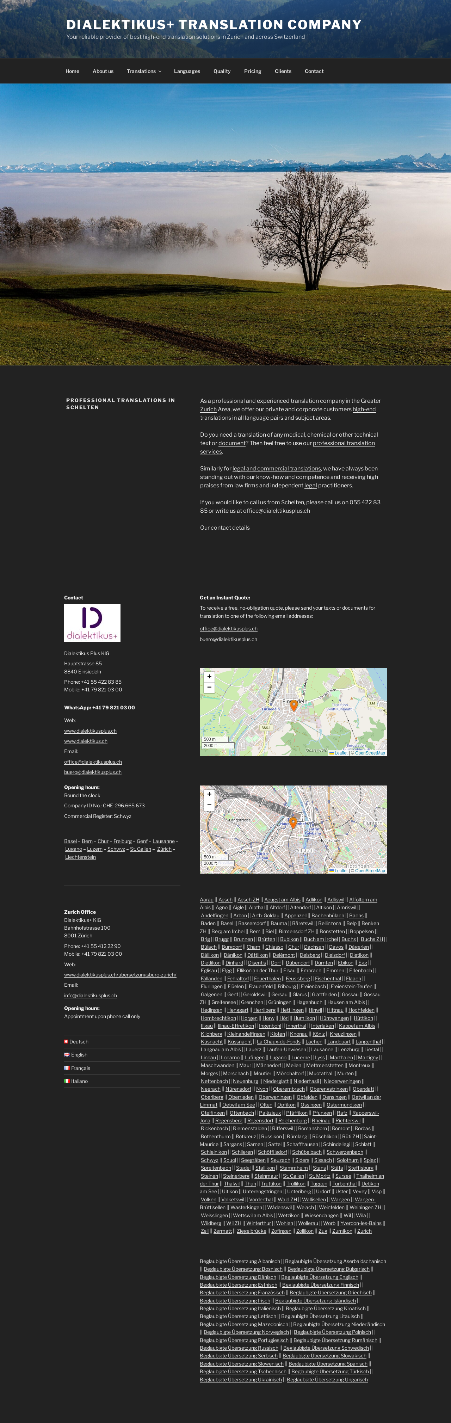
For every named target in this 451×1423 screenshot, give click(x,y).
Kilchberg (211, 1034)
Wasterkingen (246, 1207)
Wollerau (308, 1223)
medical (294, 434)
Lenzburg (348, 1049)
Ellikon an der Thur (257, 970)
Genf (142, 841)
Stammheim (294, 1168)
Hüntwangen (334, 1018)
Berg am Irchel (228, 931)
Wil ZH (233, 1223)
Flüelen (236, 986)
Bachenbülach (327, 915)
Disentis (257, 963)
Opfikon (286, 1105)
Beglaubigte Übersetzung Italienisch (240, 1308)
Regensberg (228, 1120)
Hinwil (315, 1010)
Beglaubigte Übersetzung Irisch (235, 1301)
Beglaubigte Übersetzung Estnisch (238, 1285)
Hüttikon (363, 1018)
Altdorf (277, 907)
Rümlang (297, 1136)
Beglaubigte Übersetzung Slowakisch (324, 1356)
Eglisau (209, 970)
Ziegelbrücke (251, 1231)
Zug (323, 1231)
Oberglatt (363, 1089)
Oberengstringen (329, 1089)
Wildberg (211, 1223)
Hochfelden (361, 1010)
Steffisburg (360, 1168)
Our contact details (225, 527)
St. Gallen (140, 849)
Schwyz (116, 849)
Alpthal (257, 907)
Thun (250, 1184)
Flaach (353, 978)
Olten (266, 1105)
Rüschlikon (324, 1136)
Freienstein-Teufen (351, 986)
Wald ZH (287, 1199)
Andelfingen (214, 915)
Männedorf (268, 1065)
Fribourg (287, 986)
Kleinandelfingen (246, 1034)
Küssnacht (240, 1042)
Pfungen (322, 1113)
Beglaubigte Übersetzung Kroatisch (326, 1308)
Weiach (305, 1207)
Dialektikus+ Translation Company (214, 24)
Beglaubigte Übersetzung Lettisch (238, 1316)
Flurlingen (212, 986)
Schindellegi (336, 1144)
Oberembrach (289, 1089)
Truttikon (271, 1184)
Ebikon (345, 963)
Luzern (95, 849)
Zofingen (281, 1231)
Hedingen (211, 1010)
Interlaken (322, 1026)
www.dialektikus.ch (85, 741)
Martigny (368, 1057)
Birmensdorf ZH (297, 931)
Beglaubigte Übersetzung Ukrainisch (241, 1379)
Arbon (240, 915)
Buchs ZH (372, 939)
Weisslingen (214, 1215)
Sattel (275, 1144)
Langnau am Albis (221, 1049)
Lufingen (255, 1057)
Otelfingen (213, 1113)
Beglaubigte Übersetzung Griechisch (331, 1292)
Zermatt (223, 1231)
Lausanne (164, 841)
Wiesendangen (321, 1215)
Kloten (277, 1034)
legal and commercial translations (277, 468)
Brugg (222, 939)
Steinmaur (266, 1176)
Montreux (359, 1065)
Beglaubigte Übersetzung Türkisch (330, 1371)
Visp (377, 1191)
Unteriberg (299, 1191)
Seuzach (280, 1160)
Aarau (207, 900)
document (232, 443)
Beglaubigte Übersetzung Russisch (239, 1348)
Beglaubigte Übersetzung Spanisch (328, 1364)
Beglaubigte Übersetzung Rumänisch (335, 1340)
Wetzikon (288, 1215)
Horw (268, 1018)
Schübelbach (307, 1152)
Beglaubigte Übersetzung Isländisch (315, 1301)
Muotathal (320, 1073)
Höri (284, 1018)
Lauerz (253, 1049)
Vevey (360, 1191)
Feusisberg (298, 978)
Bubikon (289, 939)
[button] (293, 706)
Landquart (339, 1042)
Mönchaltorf (290, 1073)
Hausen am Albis (346, 1002)
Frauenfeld (261, 986)
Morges (209, 1073)
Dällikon (210, 955)
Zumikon (342, 1231)
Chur (103, 841)
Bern (87, 841)
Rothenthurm (216, 1136)
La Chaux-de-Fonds (279, 1042)
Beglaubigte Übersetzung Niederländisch (339, 1324)
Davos (336, 947)
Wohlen (284, 1223)
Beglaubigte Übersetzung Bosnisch (243, 1269)
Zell (205, 1231)
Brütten (266, 939)
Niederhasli (306, 1081)
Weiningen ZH (365, 1207)
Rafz (342, 1113)
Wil (347, 1215)
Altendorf (300, 907)
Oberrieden (241, 1097)
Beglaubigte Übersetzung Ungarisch (327, 1379)
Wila (361, 1215)
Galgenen (211, 994)
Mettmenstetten (325, 1065)
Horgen (249, 1018)
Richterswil (347, 1120)
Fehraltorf (238, 978)
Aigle (238, 907)
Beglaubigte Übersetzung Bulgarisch (329, 1269)
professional (228, 401)
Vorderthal (261, 1199)
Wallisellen (314, 1199)
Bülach (209, 947)
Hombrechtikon (218, 1018)
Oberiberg (212, 1097)
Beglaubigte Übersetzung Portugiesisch (244, 1340)
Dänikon (233, 955)
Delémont (284, 955)
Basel (70, 841)
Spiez (370, 1160)
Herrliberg (264, 1010)
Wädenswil (279, 1207)
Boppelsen (362, 931)
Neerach (211, 1089)
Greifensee (223, 1002)
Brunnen (243, 939)
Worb (329, 1223)
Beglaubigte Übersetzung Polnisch (332, 1332)
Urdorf (323, 1191)
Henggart (237, 1010)
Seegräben (253, 1160)
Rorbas (363, 1128)
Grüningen (279, 1002)
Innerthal (296, 1026)
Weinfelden (332, 1207)
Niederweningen (342, 1081)
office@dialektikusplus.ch (276, 510)
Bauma (279, 923)
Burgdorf (232, 947)
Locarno (230, 1057)
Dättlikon (257, 955)
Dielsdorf (335, 955)
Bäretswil (302, 923)
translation (305, 401)
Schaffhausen (302, 1144)
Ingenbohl (270, 1026)
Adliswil (335, 900)
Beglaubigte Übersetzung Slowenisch (242, 1364)
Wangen (340, 1199)
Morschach (236, 1073)
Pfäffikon (297, 1113)
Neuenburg (245, 1081)
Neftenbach (214, 1081)
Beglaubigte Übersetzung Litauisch (320, 1316)
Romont (341, 1128)
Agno (222, 907)
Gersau (279, 994)
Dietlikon (211, 963)
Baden (208, 923)
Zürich (164, 849)
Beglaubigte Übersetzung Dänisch (238, 1277)
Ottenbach (242, 1113)
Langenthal (368, 1042)
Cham (253, 947)
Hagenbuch (309, 1002)
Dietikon (359, 955)
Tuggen (318, 1184)
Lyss (320, 1057)
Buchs (348, 939)
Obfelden (307, 1097)
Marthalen (341, 1057)
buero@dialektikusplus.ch (93, 772)
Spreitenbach (216, 1168)
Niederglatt (276, 1081)
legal (310, 485)
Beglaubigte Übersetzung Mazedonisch (244, 1324)
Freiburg (122, 841)
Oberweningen (275, 1097)
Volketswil (232, 1199)
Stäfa (337, 1168)
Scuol (229, 1160)
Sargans (232, 1144)
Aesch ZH (248, 900)
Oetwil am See (238, 1105)
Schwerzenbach (345, 1152)
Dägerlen (358, 947)
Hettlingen (292, 1010)
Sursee (343, 1176)
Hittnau (335, 1010)
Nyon (262, 1089)
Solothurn (348, 1160)
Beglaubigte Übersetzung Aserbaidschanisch (335, 1261)
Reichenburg (292, 1120)
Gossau (350, 994)
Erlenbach (360, 970)
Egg (362, 963)
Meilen (293, 1065)
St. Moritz (319, 1176)
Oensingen (334, 1097)
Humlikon (304, 1018)
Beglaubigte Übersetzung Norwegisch (246, 1332)
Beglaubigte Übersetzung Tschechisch (243, 1371)
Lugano (73, 849)
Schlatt (363, 1144)
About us (103, 71)
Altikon (324, 907)
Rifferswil (282, 1128)
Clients (283, 71)
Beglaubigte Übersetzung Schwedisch (326, 1348)
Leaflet (338, 753)
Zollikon (305, 1231)
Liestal (371, 1049)
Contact (314, 71)
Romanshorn (312, 1128)
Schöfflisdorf (272, 1152)
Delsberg (310, 955)
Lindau (208, 1057)
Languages (187, 71)
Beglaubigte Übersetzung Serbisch (239, 1356)
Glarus (299, 994)
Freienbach (313, 986)
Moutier (262, 1073)
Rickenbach (214, 1128)
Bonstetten (332, 931)
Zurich (208, 409)
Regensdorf (260, 1120)
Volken (208, 1199)
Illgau (207, 1026)
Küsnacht (212, 1042)
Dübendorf (298, 963)
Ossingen (311, 1105)
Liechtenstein (80, 857)
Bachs (356, 915)
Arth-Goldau (265, 915)
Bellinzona (329, 923)
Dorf (276, 963)
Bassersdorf (252, 923)
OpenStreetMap (370, 753)
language (257, 417)
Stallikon (265, 1168)
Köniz (319, 1034)
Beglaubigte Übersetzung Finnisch (320, 1285)
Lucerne (300, 1057)
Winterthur (258, 1223)
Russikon (271, 1136)
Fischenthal (328, 978)
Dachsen (314, 947)
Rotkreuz (246, 1136)
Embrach (311, 970)
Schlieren (242, 1152)
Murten (345, 1073)
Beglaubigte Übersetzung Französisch (242, 1292)
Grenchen (252, 1002)
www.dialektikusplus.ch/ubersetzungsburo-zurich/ (120, 975)
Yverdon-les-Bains (361, 1223)
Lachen (313, 1042)
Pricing (252, 71)
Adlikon (313, 900)
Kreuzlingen (343, 1034)
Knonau (299, 1034)
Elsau (289, 970)
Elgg (227, 970)
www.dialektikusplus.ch (90, 731)
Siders (302, 1160)
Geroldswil (254, 994)
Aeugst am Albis (282, 900)
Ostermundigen (344, 1105)
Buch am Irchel (321, 939)
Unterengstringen (262, 1191)
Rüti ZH (350, 1136)
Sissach (323, 1160)
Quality (222, 71)
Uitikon (230, 1191)
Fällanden (211, 978)
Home (72, 71)
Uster (341, 1191)
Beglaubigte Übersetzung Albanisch (240, 1261)
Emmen (335, 970)
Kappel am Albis (357, 1026)
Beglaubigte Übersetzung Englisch (319, 1277)
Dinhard (234, 963)
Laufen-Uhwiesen (286, 1049)
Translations (144, 71)
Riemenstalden (250, 1128)
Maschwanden (217, 1065)
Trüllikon (295, 1184)
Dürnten (324, 963)
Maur (245, 1065)
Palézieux (270, 1113)
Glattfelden (324, 994)
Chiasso (274, 947)
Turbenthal (344, 1184)
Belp (351, 923)
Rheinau (321, 1120)
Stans (319, 1168)
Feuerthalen (267, 978)
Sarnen (255, 1144)
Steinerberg (236, 1176)
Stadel (243, 1168)
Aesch (225, 900)
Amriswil (346, 907)
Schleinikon (214, 1152)
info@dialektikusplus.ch (90, 995)
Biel (269, 931)
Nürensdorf (238, 1089)
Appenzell (295, 915)
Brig (205, 939)
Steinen (209, 1176)
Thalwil (232, 1184)
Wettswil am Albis (253, 1215)
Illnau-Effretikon (236, 1026)
